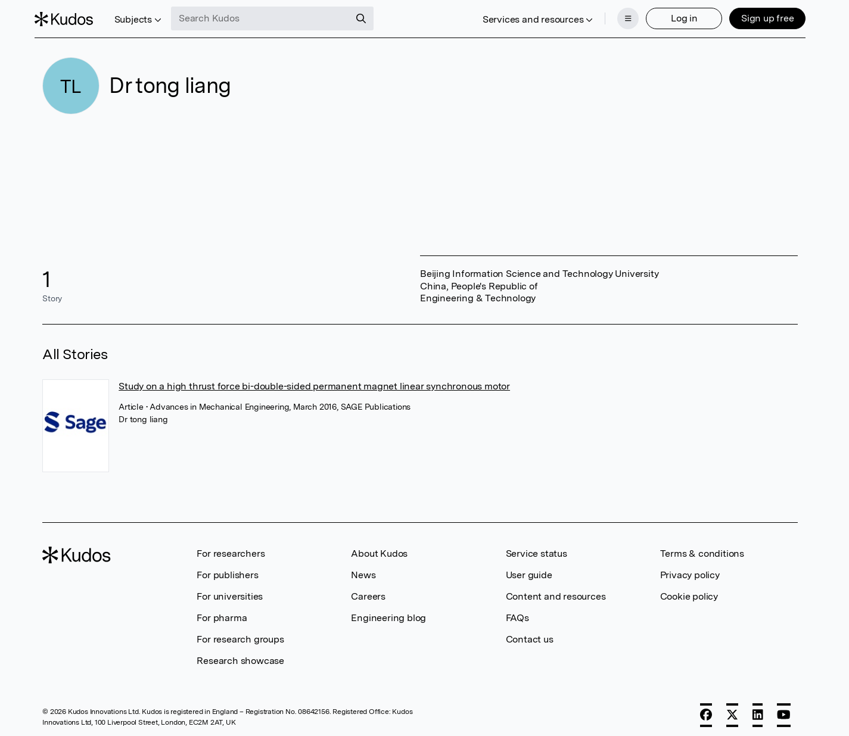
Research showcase (240, 656)
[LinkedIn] (757, 710)
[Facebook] (706, 710)
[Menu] (620, 16)
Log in (676, 16)
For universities (230, 591)
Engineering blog (388, 613)
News (363, 570)
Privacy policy (690, 570)
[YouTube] (784, 710)
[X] (732, 710)
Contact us (529, 634)
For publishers (227, 570)
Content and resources (556, 591)
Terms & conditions (702, 548)
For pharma (222, 613)
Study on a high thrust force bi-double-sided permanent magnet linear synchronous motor (314, 381)
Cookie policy (689, 591)
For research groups (240, 634)
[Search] (369, 16)
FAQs (517, 613)
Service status (536, 548)
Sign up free (759, 16)
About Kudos (379, 548)
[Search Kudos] (268, 16)
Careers (368, 591)
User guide (529, 570)
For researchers (231, 548)
